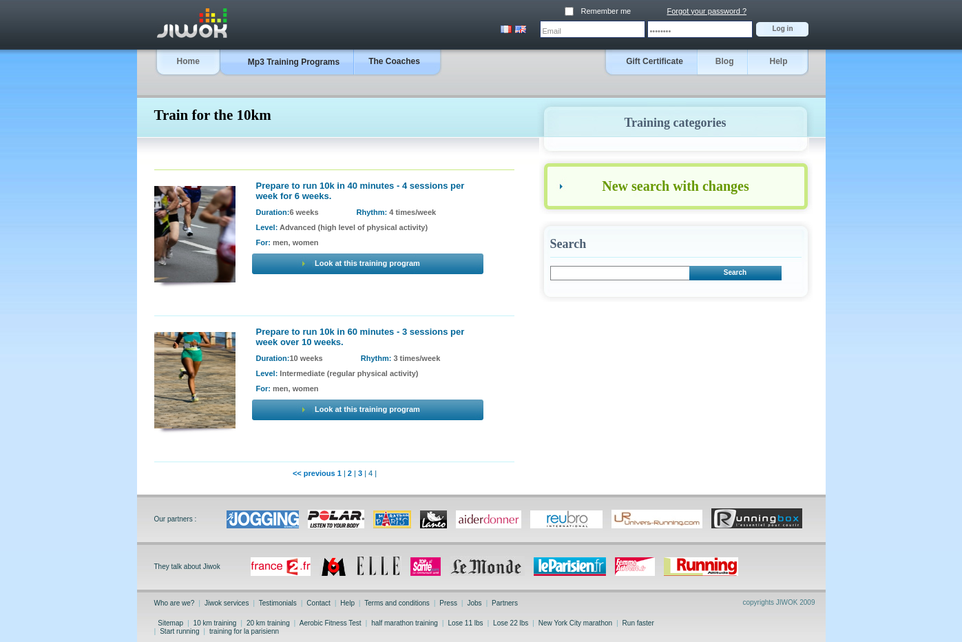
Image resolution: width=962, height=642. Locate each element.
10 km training (214, 623)
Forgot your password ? (707, 11)
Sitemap (170, 623)
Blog (724, 61)
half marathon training (404, 623)
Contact (319, 603)
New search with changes (675, 186)
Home (188, 61)
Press (448, 603)
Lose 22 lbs (510, 623)
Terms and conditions (397, 603)
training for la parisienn (244, 631)
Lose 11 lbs (465, 623)
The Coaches (394, 61)
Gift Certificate (654, 61)
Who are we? (175, 603)
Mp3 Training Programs (293, 62)
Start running (179, 631)
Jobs (475, 603)
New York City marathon (575, 623)
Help (778, 61)
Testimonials (277, 603)
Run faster (638, 623)
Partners (504, 603)
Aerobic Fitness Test (331, 623)
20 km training (267, 623)
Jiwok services (226, 603)
